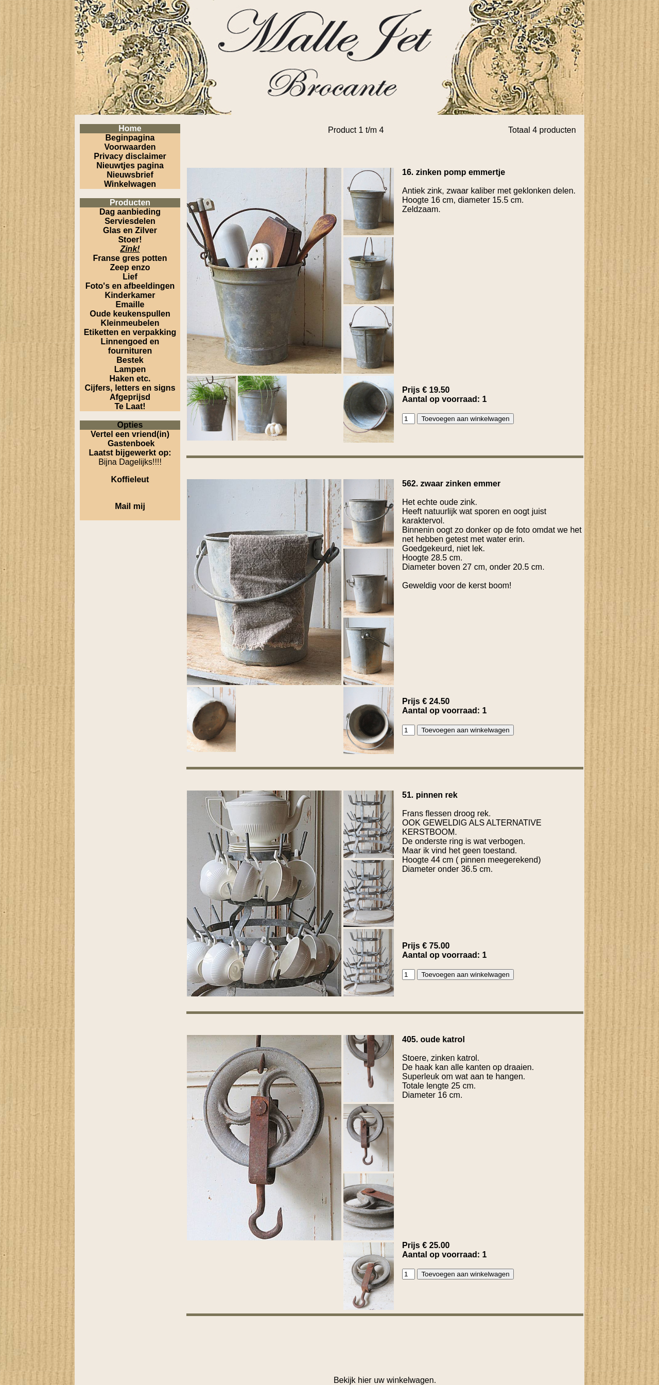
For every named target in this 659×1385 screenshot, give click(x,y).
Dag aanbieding (130, 211)
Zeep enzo (130, 267)
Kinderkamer (130, 295)
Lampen (130, 369)
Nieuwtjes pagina (130, 165)
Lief (130, 276)
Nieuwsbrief (130, 174)
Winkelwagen (130, 184)
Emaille (129, 304)
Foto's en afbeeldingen (130, 286)
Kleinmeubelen (130, 323)
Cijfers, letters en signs (129, 387)
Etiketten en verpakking (130, 332)
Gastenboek (131, 443)
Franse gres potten (130, 258)
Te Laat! (129, 406)
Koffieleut (130, 479)
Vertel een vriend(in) (130, 434)
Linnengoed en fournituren (130, 346)
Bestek (129, 360)
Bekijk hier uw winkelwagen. (385, 1380)
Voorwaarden (129, 147)
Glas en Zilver (130, 230)
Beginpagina (129, 137)
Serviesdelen (130, 221)
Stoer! (130, 239)
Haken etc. (129, 378)
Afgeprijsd (130, 397)
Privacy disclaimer (130, 156)
